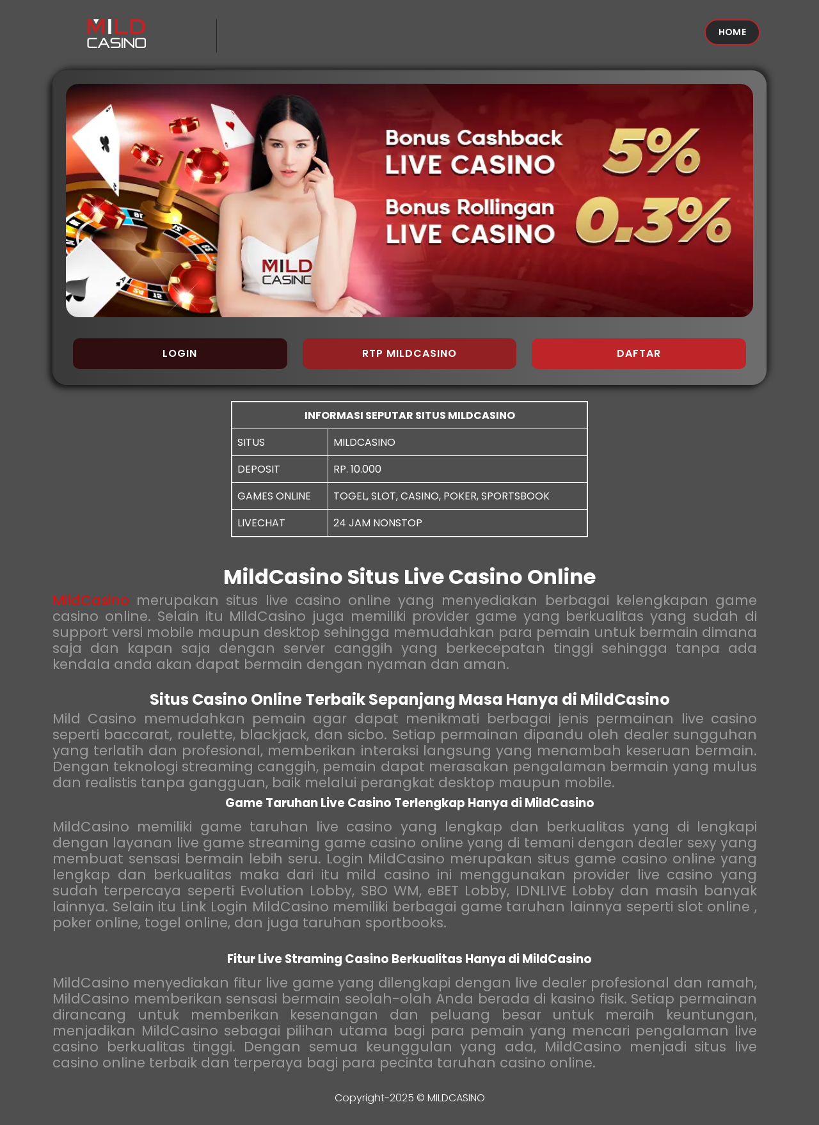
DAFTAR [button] (639, 353)
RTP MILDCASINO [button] (409, 353)
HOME (732, 32)
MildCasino (90, 600)
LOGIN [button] (180, 353)
